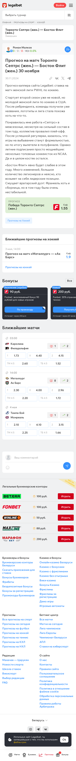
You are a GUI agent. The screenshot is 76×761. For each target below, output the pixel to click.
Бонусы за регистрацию (17, 591)
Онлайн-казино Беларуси (56, 562)
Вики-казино (48, 580)
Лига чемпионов (50, 628)
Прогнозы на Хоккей (19, 220)
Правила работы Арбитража (50, 705)
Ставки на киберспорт (54, 646)
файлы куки (20, 742)
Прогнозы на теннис (15, 637)
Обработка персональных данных (56, 697)
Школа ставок (11, 669)
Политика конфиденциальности (54, 682)
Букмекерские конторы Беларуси (17, 564)
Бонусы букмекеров (15, 577)
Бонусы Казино (49, 585)
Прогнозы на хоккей (18, 267)
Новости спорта (12, 664)
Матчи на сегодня (51, 624)
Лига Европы (48, 633)
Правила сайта (49, 669)
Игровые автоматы (52, 606)
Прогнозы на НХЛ (13, 646)
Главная (6, 22)
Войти (60, 5)
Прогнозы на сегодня (16, 624)
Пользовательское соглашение (52, 675)
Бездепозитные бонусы (17, 586)
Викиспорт (9, 673)
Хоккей (41, 22)
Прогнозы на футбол (15, 628)
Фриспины (46, 589)
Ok (64, 739)
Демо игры (47, 601)
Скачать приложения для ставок (18, 571)
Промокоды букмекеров (18, 595)
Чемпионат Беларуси (53, 637)
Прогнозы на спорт (24, 22)
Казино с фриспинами (54, 571)
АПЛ (42, 642)
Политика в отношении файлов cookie (54, 690)
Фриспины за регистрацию (48, 595)
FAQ (5, 682)
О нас (43, 660)
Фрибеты (8, 582)
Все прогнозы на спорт (17, 619)
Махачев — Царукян (15, 660)
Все (69, 280)
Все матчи (46, 619)
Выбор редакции (13, 678)
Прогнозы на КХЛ (13, 642)
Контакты (46, 664)
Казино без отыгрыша (54, 576)
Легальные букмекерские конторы (24, 486)
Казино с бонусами (52, 567)
